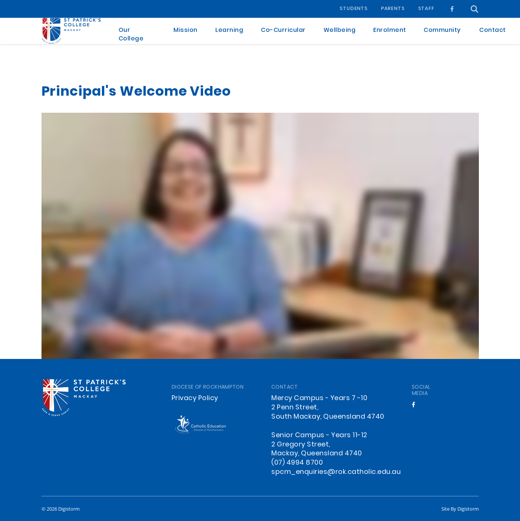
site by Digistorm (460, 508)
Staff (426, 9)
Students (353, 9)
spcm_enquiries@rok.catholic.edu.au (336, 472)
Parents (393, 9)
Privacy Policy (195, 398)
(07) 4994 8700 (297, 463)
